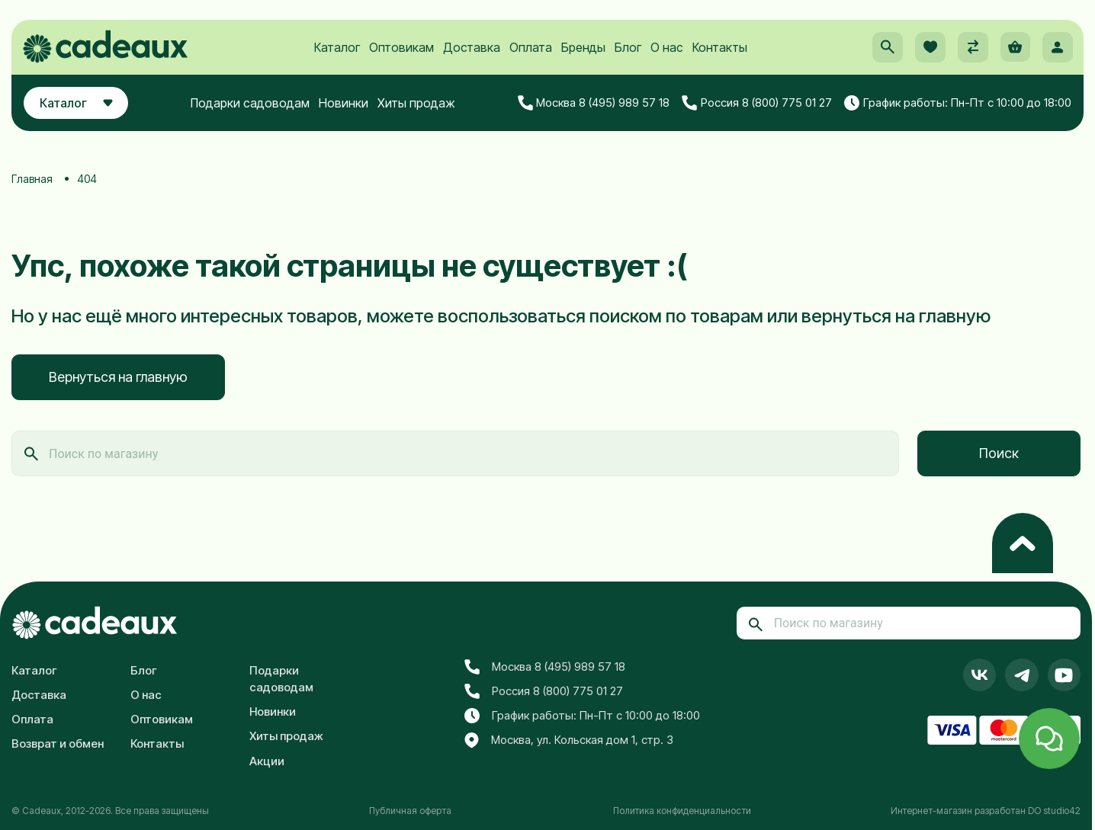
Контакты (719, 54)
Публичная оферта (410, 810)
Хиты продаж (420, 112)
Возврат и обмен (57, 743)
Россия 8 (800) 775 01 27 (757, 112)
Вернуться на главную (118, 377)
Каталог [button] (79, 112)
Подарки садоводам (253, 112)
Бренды (582, 54)
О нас (666, 54)
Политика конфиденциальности (682, 810)
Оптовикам (400, 54)
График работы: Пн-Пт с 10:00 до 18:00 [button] (957, 112)
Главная (32, 178)
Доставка (470, 54)
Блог (627, 54)
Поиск (999, 453)
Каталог (336, 54)
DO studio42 (1054, 810)
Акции (266, 761)
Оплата (530, 54)
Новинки (347, 112)
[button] (885, 54)
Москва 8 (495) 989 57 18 (594, 112)
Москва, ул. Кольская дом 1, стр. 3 (568, 740)
